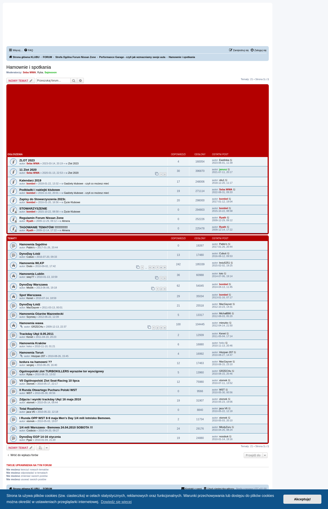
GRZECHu (37, 326)
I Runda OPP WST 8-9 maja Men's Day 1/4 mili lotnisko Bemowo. (65, 418)
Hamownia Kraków (32, 343)
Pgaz (29, 439)
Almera (66, 221)
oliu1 (221, 180)
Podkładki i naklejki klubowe (39, 190)
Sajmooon (51, 72)
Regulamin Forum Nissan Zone (41, 218)
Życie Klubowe (72, 202)
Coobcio (31, 430)
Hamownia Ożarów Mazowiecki (41, 313)
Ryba (40, 72)
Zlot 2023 (73, 163)
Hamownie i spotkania (28, 67)
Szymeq (31, 316)
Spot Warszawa (30, 295)
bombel (30, 183)
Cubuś (30, 256)
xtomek (30, 383)
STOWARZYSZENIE (33, 208)
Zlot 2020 (73, 172)
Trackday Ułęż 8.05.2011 (36, 334)
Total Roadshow (30, 408)
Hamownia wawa (31, 323)
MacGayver (32, 307)
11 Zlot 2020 (28, 169)
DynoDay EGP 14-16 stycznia (40, 436)
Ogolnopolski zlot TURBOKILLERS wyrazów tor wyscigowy (61, 371)
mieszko (223, 322)
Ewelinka (224, 160)
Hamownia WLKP (31, 263)
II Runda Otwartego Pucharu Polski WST (48, 390)
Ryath (29, 221)
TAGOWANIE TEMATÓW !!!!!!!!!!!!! (43, 227)
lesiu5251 (224, 262)
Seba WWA (29, 72)
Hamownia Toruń (31, 352)
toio (221, 273)
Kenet (29, 298)
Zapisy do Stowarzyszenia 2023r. (42, 199)
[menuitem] (28, 50)
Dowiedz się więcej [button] (116, 502)
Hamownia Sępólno (33, 244)
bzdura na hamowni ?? (35, 362)
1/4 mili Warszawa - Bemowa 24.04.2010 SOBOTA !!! (56, 427)
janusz (223, 169)
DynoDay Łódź (29, 253)
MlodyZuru (225, 427)
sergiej (30, 365)
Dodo (29, 266)
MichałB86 (225, 313)
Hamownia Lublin (31, 273)
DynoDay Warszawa (33, 284)
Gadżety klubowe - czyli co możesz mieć (86, 183)
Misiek (29, 287)
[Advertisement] (138, 120)
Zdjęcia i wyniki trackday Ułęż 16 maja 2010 (50, 399)
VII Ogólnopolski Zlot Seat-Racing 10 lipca (49, 380)
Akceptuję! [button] (302, 499)
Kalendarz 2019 (30, 180)
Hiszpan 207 (38, 356)
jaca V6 (30, 411)
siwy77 (30, 276)
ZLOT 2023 (27, 160)
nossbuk (223, 436)
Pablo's (30, 247)
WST (29, 393)
